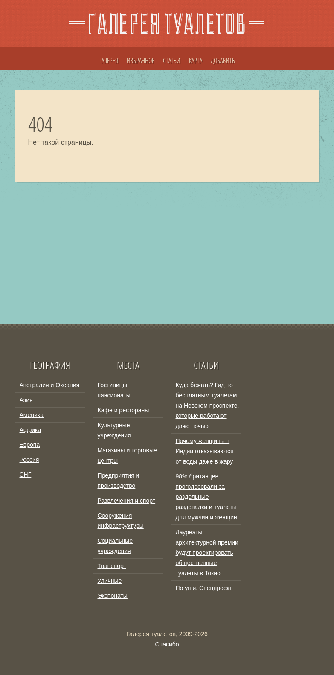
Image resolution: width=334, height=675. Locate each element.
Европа (30, 444)
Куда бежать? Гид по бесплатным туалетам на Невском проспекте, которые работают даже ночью (207, 405)
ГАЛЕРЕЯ (108, 60)
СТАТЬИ (171, 60)
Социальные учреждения (115, 545)
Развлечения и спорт (127, 500)
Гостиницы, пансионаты (114, 390)
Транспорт (112, 565)
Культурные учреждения (114, 430)
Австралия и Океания (50, 385)
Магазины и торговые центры (127, 455)
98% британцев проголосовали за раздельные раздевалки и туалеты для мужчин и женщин (206, 497)
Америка (32, 414)
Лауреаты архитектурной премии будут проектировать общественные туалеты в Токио (207, 553)
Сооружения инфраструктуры (121, 520)
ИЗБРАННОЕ (140, 60)
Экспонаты (113, 595)
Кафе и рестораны (123, 410)
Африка (30, 429)
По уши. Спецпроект (204, 588)
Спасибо (167, 644)
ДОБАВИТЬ (223, 60)
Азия (26, 400)
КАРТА (195, 60)
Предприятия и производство (118, 480)
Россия (29, 459)
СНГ (26, 474)
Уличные (110, 580)
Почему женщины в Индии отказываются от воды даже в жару (205, 451)
